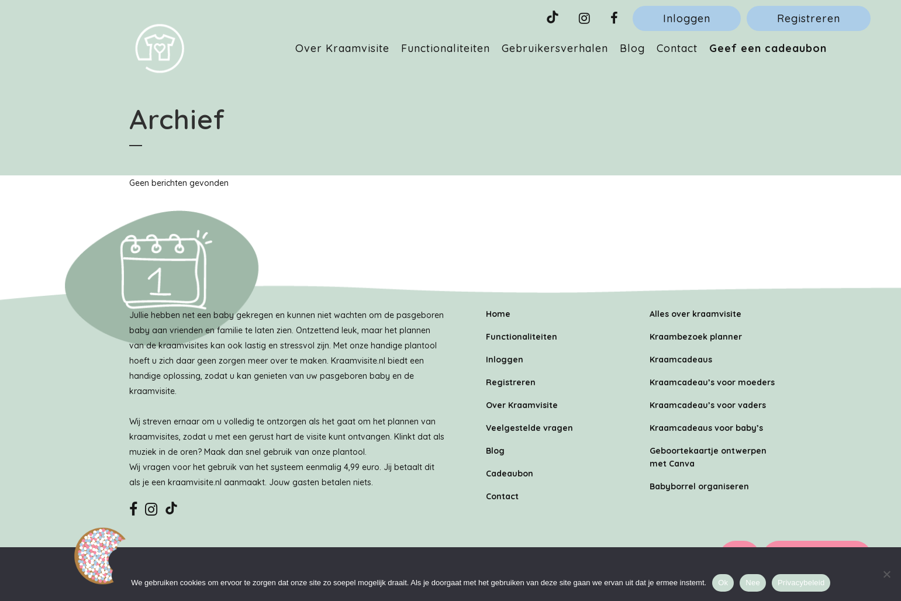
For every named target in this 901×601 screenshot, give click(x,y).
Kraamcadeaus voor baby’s (706, 428)
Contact (502, 496)
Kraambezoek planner (696, 336)
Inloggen (686, 18)
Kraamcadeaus (681, 359)
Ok (723, 582)
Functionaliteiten (521, 336)
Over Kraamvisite (522, 405)
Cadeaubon (509, 473)
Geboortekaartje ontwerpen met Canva (708, 457)
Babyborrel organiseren (699, 486)
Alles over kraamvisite (695, 314)
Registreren (808, 18)
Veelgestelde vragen (529, 428)
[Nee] (886, 574)
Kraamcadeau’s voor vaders (708, 405)
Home (498, 314)
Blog (495, 450)
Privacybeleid (801, 582)
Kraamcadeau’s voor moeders (712, 382)
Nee (752, 582)
